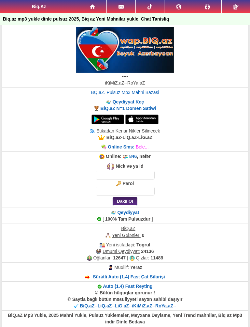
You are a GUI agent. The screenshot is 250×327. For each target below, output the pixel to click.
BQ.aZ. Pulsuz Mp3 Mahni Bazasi (125, 92)
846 (133, 156)
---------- (128, 305)
